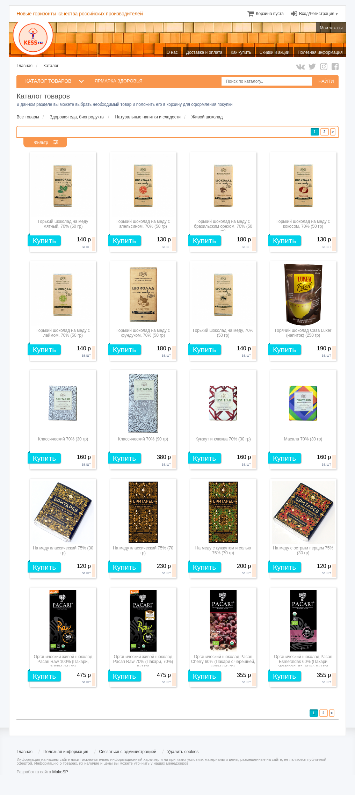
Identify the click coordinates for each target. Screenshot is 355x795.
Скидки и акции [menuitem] (274, 52)
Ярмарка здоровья (118, 80)
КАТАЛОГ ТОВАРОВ (48, 81)
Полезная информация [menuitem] (320, 52)
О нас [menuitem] (172, 52)
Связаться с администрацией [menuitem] (128, 751)
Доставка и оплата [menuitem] (204, 52)
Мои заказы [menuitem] (331, 27)
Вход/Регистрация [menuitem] (316, 13)
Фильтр (41, 142)
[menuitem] (270, 13)
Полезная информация (65, 751)
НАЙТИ (326, 81)
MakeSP (60, 772)
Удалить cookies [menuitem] (182, 751)
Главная (24, 65)
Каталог (51, 65)
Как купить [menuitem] (241, 52)
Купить (44, 240)
